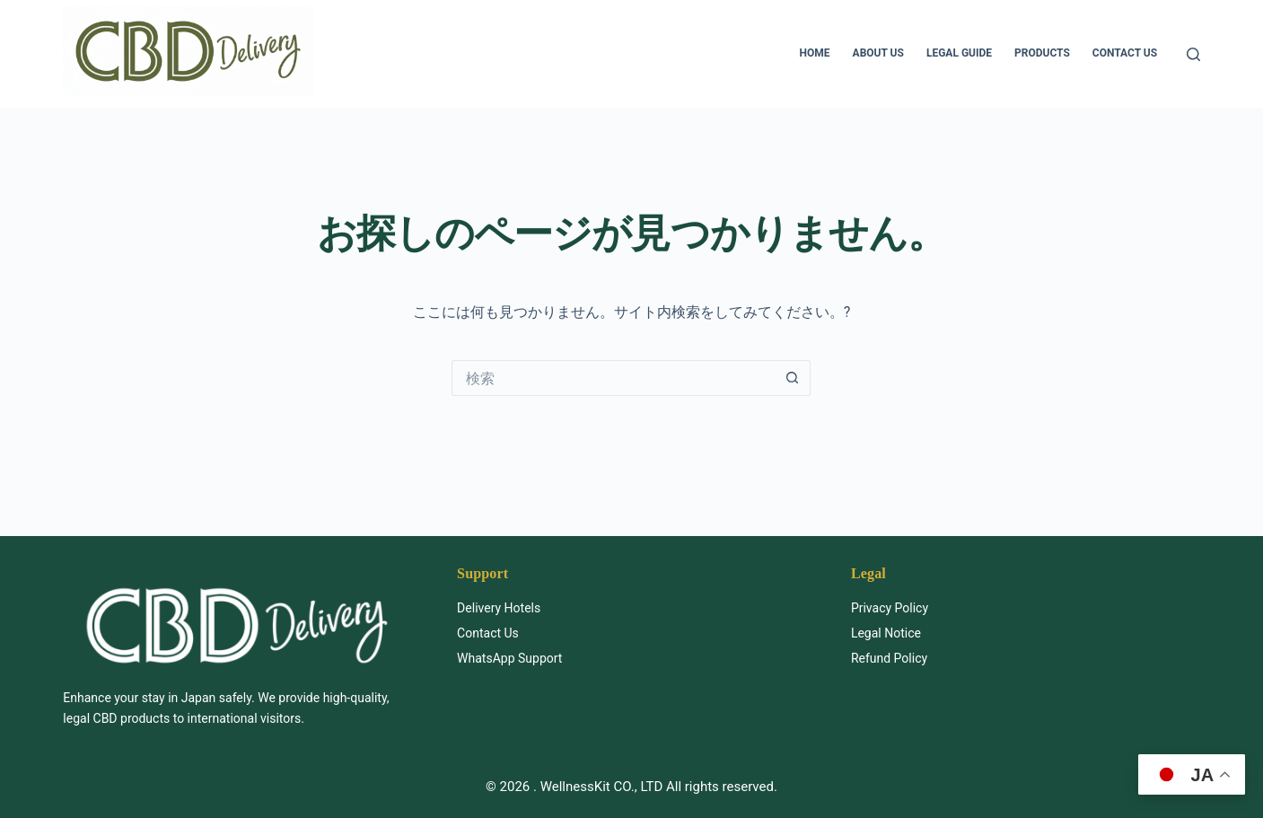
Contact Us (488, 633)
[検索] (1193, 54)
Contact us (1124, 53)
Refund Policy (889, 658)
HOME (815, 53)
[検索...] (613, 378)
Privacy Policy (889, 608)
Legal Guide (959, 53)
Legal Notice (886, 633)
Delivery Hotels (498, 608)
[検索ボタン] (793, 378)
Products (1042, 53)
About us (878, 53)
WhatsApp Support (509, 658)
